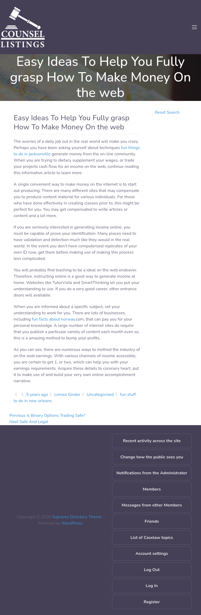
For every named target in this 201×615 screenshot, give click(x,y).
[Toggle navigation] (194, 27)
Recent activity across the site (152, 441)
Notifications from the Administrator (151, 473)
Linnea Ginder (67, 394)
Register (152, 602)
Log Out (152, 570)
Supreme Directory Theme (77, 517)
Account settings (152, 553)
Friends (152, 521)
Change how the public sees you (151, 457)
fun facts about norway (53, 319)
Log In (152, 586)
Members (152, 489)
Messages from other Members (152, 505)
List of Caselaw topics (152, 537)
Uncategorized (100, 394)
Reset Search (167, 112)
